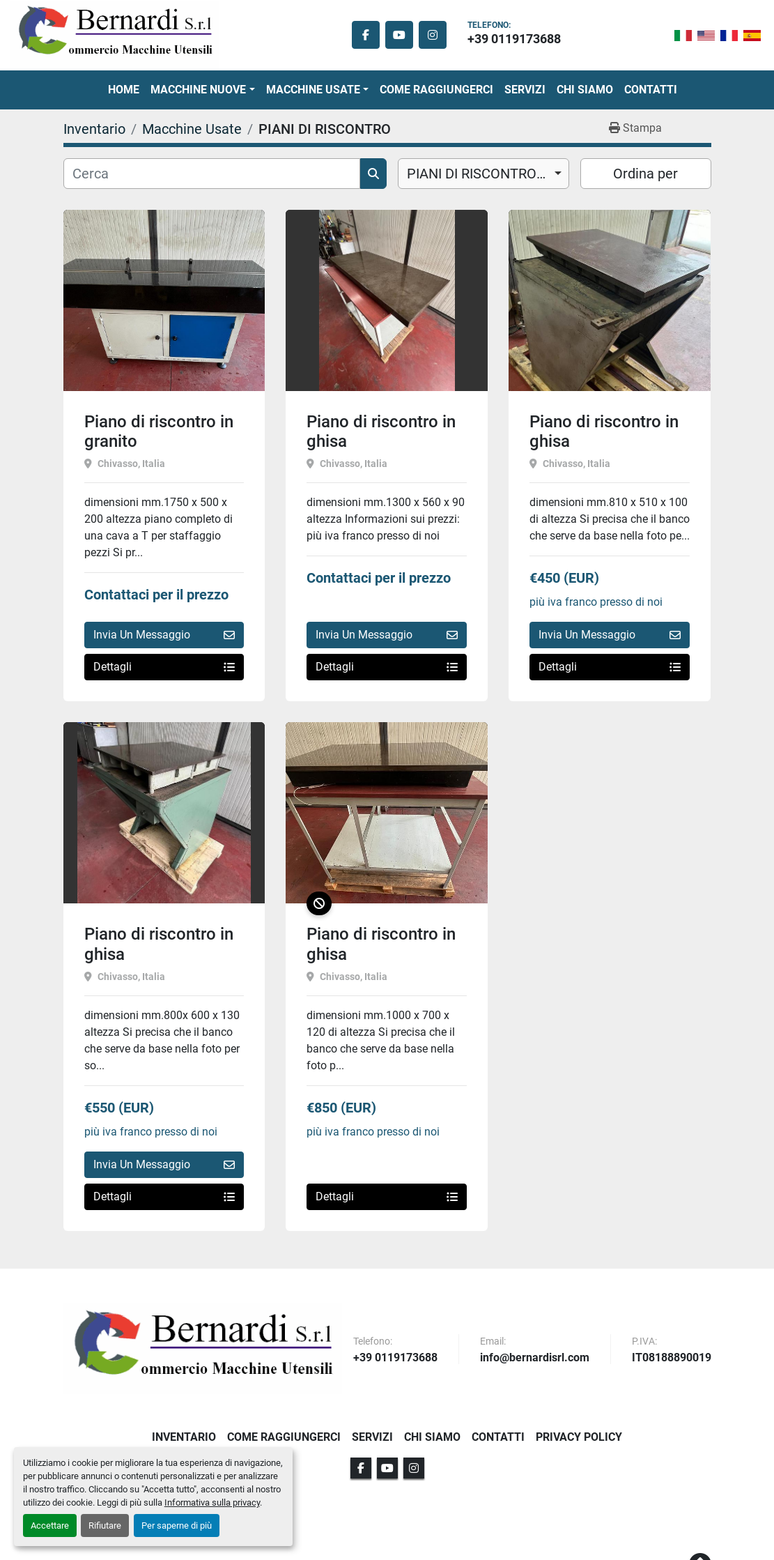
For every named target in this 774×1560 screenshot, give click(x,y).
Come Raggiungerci (436, 89)
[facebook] (366, 35)
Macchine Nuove (198, 89)
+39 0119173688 (514, 38)
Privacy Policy (579, 1437)
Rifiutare (104, 1525)
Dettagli (164, 666)
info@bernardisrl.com (534, 1358)
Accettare (50, 1525)
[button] (202, 90)
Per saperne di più (176, 1525)
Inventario (184, 1437)
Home (123, 89)
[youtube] (399, 35)
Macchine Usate (313, 89)
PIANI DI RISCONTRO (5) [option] (482, 173)
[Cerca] (211, 173)
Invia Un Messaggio (164, 634)
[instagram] (433, 35)
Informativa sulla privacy (212, 1502)
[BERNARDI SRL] (202, 1348)
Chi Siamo (585, 89)
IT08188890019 (671, 1358)
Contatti (650, 89)
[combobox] (484, 173)
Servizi (524, 89)
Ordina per (645, 173)
